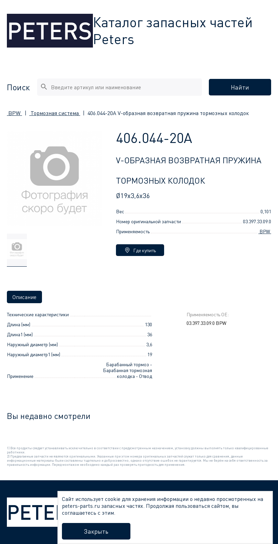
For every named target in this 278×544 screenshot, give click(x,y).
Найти (240, 87)
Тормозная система (54, 113)
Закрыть (96, 531)
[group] (17, 250)
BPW (14, 113)
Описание (24, 297)
